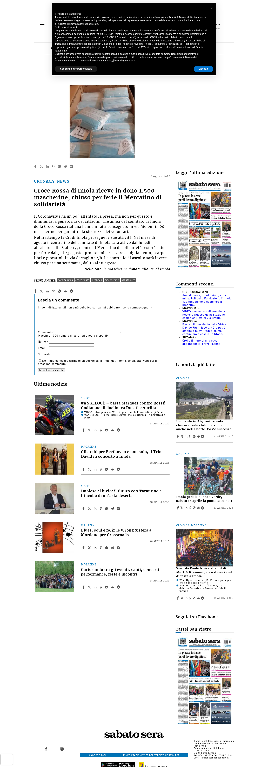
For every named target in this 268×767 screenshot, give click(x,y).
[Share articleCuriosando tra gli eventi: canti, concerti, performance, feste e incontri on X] (90, 587)
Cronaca (97, 280)
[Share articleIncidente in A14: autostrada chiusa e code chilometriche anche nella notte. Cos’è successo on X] (182, 436)
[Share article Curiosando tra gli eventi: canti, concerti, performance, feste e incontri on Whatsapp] (107, 587)
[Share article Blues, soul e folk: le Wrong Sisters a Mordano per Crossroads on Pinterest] (101, 547)
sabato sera (128, 280)
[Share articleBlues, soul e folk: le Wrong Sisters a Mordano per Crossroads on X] (90, 547)
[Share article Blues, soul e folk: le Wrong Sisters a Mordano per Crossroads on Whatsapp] (107, 547)
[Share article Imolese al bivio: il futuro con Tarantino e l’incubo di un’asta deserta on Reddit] (113, 508)
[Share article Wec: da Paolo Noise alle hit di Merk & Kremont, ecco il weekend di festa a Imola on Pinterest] (191, 598)
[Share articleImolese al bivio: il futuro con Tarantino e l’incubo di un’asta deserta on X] (90, 508)
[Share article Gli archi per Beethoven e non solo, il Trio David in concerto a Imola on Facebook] (84, 469)
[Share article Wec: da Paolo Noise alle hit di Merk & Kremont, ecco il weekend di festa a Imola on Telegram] (203, 598)
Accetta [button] (203, 68)
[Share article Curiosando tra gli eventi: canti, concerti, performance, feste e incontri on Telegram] (119, 587)
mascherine (112, 280)
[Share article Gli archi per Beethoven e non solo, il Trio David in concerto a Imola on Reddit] (113, 469)
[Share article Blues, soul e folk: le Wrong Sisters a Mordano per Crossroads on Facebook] (84, 547)
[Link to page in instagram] (61, 748)
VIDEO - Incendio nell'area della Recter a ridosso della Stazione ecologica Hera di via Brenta (203, 315)
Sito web (44, 354)
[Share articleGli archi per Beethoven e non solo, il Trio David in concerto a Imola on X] (90, 469)
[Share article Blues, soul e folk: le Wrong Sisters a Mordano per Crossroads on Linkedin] (95, 547)
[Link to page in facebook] (46, 748)
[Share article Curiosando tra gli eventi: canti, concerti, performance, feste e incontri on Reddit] (113, 587)
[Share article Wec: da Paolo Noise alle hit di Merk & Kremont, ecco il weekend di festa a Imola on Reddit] (199, 598)
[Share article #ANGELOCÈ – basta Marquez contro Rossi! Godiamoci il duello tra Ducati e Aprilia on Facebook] (84, 430)
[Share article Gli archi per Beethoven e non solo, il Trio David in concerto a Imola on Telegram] (119, 469)
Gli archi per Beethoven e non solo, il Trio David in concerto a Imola (121, 454)
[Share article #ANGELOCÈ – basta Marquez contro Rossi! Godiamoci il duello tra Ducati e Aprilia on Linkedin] (95, 430)
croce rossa (82, 280)
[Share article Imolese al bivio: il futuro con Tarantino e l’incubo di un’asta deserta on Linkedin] (95, 508)
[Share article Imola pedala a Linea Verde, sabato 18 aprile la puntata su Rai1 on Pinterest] (191, 508)
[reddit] (65, 166)
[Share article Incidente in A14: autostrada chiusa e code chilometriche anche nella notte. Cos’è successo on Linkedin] (186, 436)
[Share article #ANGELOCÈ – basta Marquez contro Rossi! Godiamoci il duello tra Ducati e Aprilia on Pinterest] (101, 430)
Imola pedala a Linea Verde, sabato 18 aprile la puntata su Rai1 (204, 499)
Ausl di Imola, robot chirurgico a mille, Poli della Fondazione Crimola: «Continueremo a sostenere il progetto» (207, 300)
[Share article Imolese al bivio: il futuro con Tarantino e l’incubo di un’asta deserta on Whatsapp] (107, 508)
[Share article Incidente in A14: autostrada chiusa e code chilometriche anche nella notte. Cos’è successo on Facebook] (178, 436)
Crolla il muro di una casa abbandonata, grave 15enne (201, 342)
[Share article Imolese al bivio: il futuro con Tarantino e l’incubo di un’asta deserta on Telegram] (119, 508)
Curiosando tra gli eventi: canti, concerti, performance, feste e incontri (121, 572)
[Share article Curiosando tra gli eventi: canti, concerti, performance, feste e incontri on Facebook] (84, 587)
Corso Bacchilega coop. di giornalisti (214, 741)
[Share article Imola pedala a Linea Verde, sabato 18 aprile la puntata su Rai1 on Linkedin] (186, 508)
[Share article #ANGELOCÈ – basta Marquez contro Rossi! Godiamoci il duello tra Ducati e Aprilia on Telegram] (119, 430)
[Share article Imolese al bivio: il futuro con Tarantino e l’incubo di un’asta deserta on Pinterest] (101, 508)
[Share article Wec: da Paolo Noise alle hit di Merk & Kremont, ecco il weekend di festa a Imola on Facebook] (178, 598)
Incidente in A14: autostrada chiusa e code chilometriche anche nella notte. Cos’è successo (204, 425)
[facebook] (35, 166)
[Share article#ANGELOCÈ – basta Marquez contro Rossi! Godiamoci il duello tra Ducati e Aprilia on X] (90, 430)
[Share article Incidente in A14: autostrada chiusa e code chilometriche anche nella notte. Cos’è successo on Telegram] (203, 436)
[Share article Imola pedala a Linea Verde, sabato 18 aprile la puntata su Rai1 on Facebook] (178, 508)
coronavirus (65, 280)
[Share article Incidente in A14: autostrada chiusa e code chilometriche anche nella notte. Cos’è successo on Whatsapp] (195, 436)
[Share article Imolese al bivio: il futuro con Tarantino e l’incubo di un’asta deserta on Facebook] (84, 508)
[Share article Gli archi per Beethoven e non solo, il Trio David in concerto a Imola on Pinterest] (101, 469)
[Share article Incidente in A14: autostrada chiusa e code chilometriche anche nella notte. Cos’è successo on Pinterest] (191, 436)
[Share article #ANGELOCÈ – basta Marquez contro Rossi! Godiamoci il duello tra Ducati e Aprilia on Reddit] (113, 430)
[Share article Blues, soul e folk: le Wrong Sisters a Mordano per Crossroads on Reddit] (113, 547)
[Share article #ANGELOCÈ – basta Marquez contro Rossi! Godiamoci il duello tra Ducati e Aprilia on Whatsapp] (107, 430)
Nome (43, 341)
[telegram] (71, 166)
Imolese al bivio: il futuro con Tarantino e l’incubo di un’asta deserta (121, 493)
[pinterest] (53, 166)
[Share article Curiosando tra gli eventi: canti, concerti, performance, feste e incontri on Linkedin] (95, 587)
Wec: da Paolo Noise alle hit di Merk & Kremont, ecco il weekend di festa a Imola (204, 572)
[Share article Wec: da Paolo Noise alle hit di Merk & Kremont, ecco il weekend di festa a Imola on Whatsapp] (195, 598)
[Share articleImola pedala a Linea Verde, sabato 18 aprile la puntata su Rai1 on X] (182, 508)
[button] (211, 8)
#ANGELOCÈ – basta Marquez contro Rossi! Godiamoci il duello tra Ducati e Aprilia (123, 405)
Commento (46, 332)
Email (43, 348)
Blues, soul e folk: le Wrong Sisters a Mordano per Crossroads (116, 532)
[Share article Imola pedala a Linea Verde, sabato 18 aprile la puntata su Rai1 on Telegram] (203, 508)
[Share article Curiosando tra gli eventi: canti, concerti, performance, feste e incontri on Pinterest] (101, 587)
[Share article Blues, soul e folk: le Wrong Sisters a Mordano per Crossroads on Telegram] (119, 547)
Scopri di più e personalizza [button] (76, 68)
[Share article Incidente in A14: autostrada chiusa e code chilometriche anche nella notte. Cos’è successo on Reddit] (199, 436)
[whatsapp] (59, 166)
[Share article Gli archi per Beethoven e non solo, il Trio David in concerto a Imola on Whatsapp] (107, 469)
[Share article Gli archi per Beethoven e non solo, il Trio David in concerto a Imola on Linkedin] (95, 469)
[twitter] (41, 166)
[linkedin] (47, 166)
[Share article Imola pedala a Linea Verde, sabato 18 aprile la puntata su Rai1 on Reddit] (199, 508)
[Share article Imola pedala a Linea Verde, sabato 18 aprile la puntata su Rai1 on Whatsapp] (195, 508)
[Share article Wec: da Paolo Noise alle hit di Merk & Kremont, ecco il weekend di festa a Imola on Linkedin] (186, 598)
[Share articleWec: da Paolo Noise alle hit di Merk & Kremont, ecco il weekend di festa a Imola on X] (182, 598)
